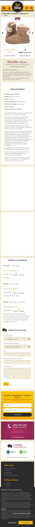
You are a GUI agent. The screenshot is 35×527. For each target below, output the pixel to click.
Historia (8, 470)
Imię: (5, 351)
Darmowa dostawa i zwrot (17, 66)
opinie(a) (7, 55)
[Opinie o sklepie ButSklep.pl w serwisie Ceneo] (23, 452)
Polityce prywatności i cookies (22, 513)
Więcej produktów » (25, 55)
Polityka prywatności (12, 475)
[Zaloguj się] (9, 8)
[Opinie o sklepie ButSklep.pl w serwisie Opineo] (11, 452)
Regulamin (9, 473)
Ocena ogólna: (8, 335)
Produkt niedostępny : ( (11, 70)
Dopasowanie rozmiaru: (11, 343)
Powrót (5, 15)
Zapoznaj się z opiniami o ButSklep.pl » (17, 457)
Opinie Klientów (10, 468)
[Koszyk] (31, 8)
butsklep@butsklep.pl (17, 437)
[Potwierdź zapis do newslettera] (17, 415)
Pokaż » (19, 109)
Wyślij (6, 384)
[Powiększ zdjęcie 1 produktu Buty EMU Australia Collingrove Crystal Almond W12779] (17, 32)
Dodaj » (13, 55)
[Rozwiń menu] (4, 8)
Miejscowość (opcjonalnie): (12, 358)
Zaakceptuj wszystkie (26, 522)
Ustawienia (12, 522)
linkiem (3, 509)
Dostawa (8, 485)
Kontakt (8, 483)
